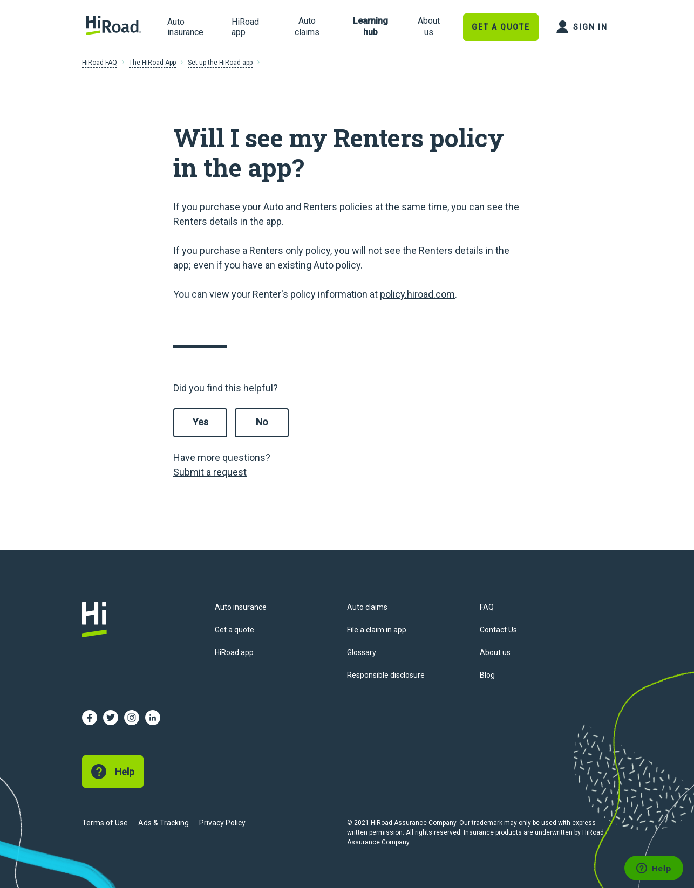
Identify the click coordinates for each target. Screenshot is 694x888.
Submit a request (210, 472)
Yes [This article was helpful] (200, 422)
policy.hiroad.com (417, 294)
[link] (306, 27)
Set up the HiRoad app (220, 62)
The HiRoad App (152, 62)
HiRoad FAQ (99, 62)
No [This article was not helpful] (262, 422)
